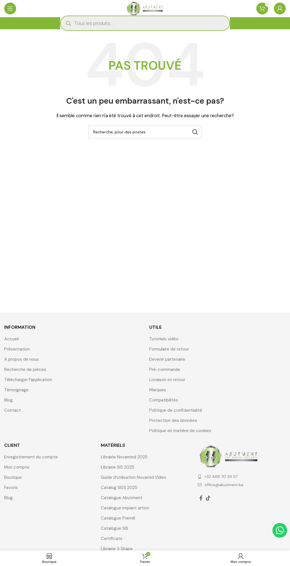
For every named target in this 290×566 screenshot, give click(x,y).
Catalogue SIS (114, 528)
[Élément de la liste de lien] (242, 476)
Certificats (111, 538)
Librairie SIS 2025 (117, 467)
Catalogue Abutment (121, 498)
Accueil (11, 339)
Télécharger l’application (28, 380)
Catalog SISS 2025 (119, 487)
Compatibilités (163, 400)
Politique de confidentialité (175, 410)
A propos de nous (21, 359)
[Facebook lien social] (201, 498)
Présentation (17, 349)
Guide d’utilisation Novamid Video (133, 477)
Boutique (13, 477)
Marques (157, 390)
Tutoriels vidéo (163, 339)
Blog (8, 400)
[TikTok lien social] (208, 498)
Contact (12, 410)
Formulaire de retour (169, 349)
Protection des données (173, 420)
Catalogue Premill (118, 518)
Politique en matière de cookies (180, 430)
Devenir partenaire (167, 359)
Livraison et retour (167, 380)
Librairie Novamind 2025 (124, 457)
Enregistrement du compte (31, 457)
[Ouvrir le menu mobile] (10, 8)
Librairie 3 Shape (117, 549)
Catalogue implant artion (125, 508)
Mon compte (16, 467)
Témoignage (16, 390)
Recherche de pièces (25, 369)
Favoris (11, 487)
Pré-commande (164, 369)
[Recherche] (145, 131)
